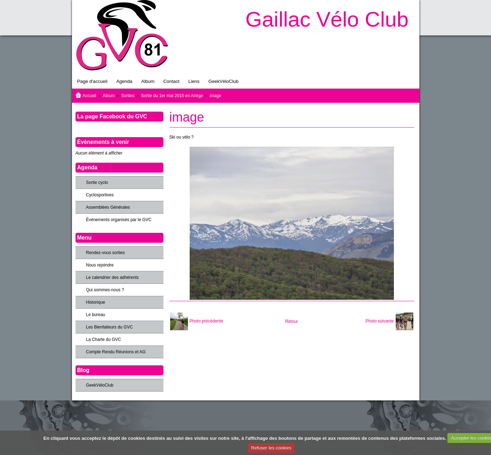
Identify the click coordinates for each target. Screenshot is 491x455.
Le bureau (95, 314)
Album (147, 81)
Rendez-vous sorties (105, 252)
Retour (291, 321)
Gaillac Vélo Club (326, 19)
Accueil (89, 95)
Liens (194, 81)
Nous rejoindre (100, 265)
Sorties (127, 95)
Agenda (124, 81)
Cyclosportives (100, 194)
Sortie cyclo (97, 182)
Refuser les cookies (271, 447)
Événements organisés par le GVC (119, 219)
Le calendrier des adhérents (112, 277)
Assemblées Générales (108, 207)
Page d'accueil (92, 81)
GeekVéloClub (223, 81)
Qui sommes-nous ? (105, 289)
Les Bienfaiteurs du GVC (109, 327)
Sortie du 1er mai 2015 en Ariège (172, 95)
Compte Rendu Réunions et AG (116, 351)
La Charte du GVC (103, 339)
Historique (95, 302)
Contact (171, 81)
